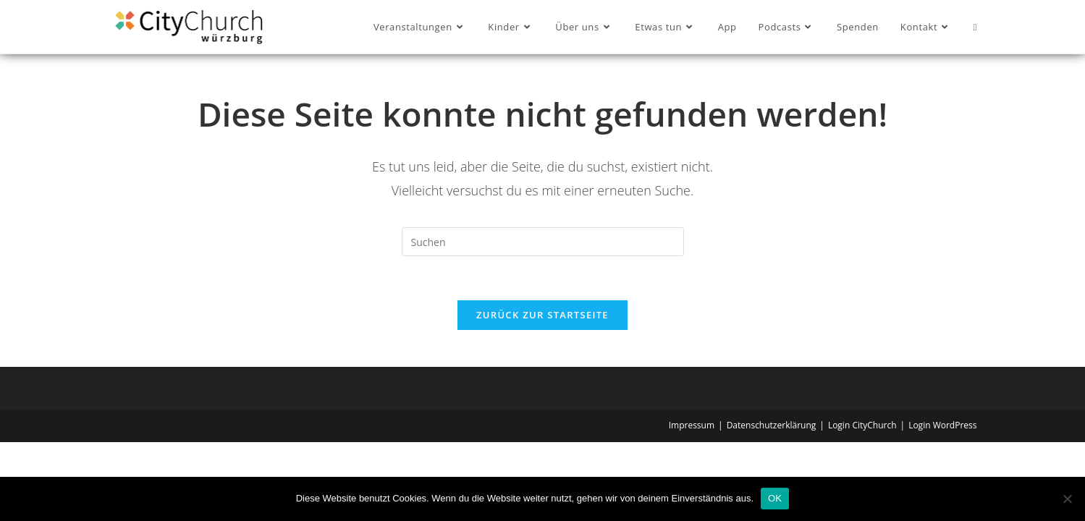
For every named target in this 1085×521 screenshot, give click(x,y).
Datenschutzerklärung (771, 425)
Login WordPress (942, 425)
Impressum (691, 425)
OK (775, 498)
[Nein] (1067, 498)
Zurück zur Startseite (542, 314)
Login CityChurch (862, 425)
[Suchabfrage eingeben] (543, 241)
